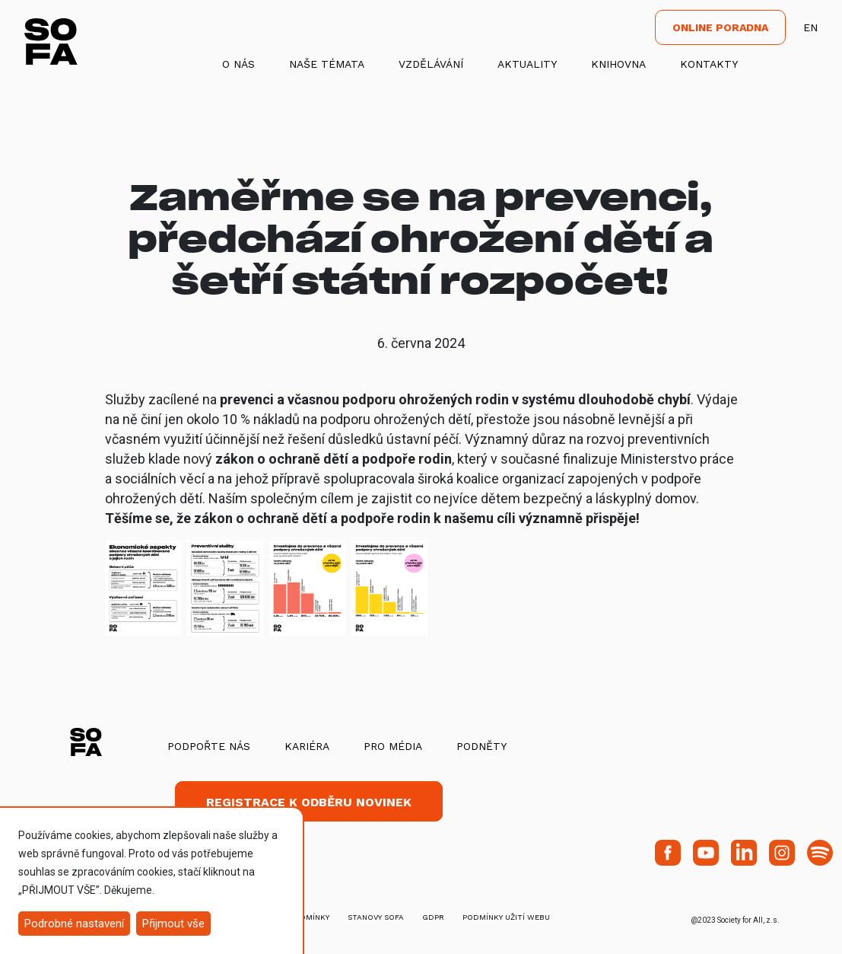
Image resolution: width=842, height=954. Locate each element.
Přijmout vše (173, 923)
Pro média (393, 746)
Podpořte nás (208, 746)
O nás (238, 64)
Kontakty (709, 64)
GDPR (433, 917)
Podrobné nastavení (74, 923)
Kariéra (306, 746)
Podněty (481, 746)
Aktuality (527, 64)
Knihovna (618, 64)
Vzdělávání (431, 64)
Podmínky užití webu (506, 917)
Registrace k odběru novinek (308, 802)
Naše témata (326, 64)
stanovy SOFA (376, 917)
